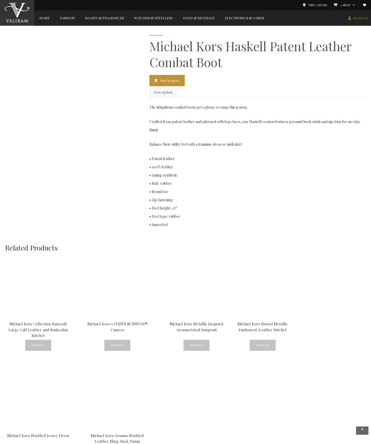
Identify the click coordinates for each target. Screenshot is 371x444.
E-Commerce (204, 405)
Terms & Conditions (331, 440)
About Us (14, 388)
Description (163, 92)
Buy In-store (170, 80)
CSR (154, 393)
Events (112, 399)
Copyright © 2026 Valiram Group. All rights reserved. (97, 440)
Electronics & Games (244, 18)
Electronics (60, 410)
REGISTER (360, 18)
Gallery (112, 405)
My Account (203, 388)
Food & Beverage (199, 18)
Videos (156, 422)
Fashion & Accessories (69, 388)
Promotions (160, 416)
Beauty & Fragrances (104, 18)
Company (16, 381)
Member (201, 381)
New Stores (116, 410)
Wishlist (200, 399)
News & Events (19, 393)
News (155, 410)
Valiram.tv (202, 410)
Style (111, 422)
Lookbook (158, 405)
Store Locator (19, 399)
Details (29, 344)
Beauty (112, 388)
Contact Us (16, 416)
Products (114, 416)
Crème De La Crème (123, 393)
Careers (14, 410)
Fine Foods (159, 399)
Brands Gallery (67, 381)
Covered (157, 388)
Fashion (67, 18)
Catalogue (202, 393)
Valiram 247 (16, 405)
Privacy (308, 440)
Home (44, 18)
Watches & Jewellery (153, 18)
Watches (113, 427)
